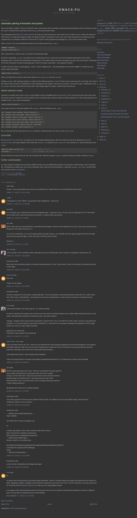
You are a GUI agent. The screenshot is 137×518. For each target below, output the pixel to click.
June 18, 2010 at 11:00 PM (17, 298)
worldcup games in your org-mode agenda (115, 117)
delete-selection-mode (63, 94)
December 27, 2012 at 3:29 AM (20, 494)
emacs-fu (69, 9)
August (103, 102)
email (111, 25)
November (105, 93)
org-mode (120, 28)
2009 (101, 137)
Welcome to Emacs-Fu (104, 42)
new (107, 28)
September (105, 99)
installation (8, 43)
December (105, 90)
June (103, 108)
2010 (101, 87)
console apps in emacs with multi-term (114, 111)
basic (110, 23)
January (104, 133)
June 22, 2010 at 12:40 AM (17, 403)
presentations (132, 28)
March (103, 127)
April (103, 124)
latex (130, 25)
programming (12, 173)
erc (117, 25)
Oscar (8, 304)
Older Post (93, 502)
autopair (78, 34)
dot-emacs (100, 52)
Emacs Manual (102, 63)
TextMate (22, 28)
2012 (101, 81)
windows (99, 33)
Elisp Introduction (103, 60)
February (104, 130)
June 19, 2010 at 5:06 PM (17, 361)
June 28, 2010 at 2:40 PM (17, 465)
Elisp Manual (101, 65)
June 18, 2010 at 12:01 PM (17, 284)
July (102, 105)
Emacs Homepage (103, 57)
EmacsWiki (101, 68)
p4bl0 (8, 184)
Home (49, 502)
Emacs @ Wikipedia (104, 55)
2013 (101, 78)
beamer (120, 23)
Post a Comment (7, 499)
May (103, 121)
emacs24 (103, 25)
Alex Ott (9, 248)
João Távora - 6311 (13, 340)
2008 (101, 140)
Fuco (8, 471)
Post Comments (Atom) (18, 507)
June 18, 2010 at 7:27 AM (17, 242)
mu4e (100, 28)
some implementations (26, 34)
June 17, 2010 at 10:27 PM (17, 191)
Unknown (9, 273)
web (135, 31)
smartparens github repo (28, 484)
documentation (20, 168)
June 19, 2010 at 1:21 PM (17, 334)
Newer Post (5, 502)
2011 (101, 84)
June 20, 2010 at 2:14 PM (17, 389)
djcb (7, 222)
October (104, 96)
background (101, 23)
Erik (7, 208)
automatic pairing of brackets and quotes (22, 23)
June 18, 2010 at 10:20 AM (17, 254)
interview (124, 25)
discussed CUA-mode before (13, 139)
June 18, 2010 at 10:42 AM (17, 268)
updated (22, 173)
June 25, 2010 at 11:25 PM (17, 454)
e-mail (127, 23)
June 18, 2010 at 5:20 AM (17, 216)
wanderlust (127, 31)
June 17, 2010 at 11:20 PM (17, 202)
